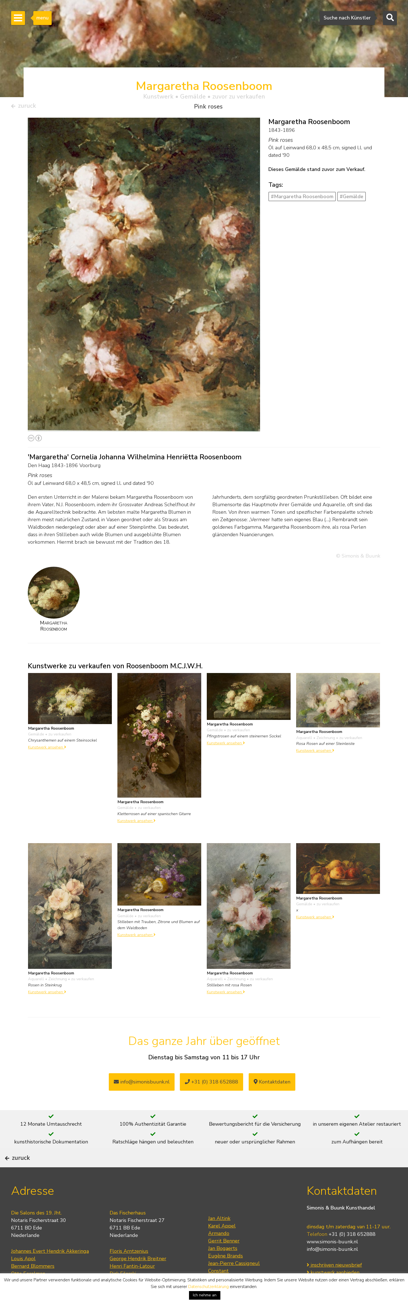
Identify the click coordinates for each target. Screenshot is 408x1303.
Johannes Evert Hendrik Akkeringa (50, 1267)
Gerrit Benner (224, 1257)
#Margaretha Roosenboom (302, 198)
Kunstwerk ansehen (47, 749)
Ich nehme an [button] (204, 1295)
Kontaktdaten (272, 1084)
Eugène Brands (225, 1272)
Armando (218, 1249)
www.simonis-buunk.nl (332, 1258)
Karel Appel (222, 1242)
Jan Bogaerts (222, 1264)
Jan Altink (219, 1234)
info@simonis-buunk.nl (332, 1265)
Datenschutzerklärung (208, 1286)
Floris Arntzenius (129, 1267)
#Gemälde (351, 198)
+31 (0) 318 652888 (211, 1084)
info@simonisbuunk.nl (142, 1084)
